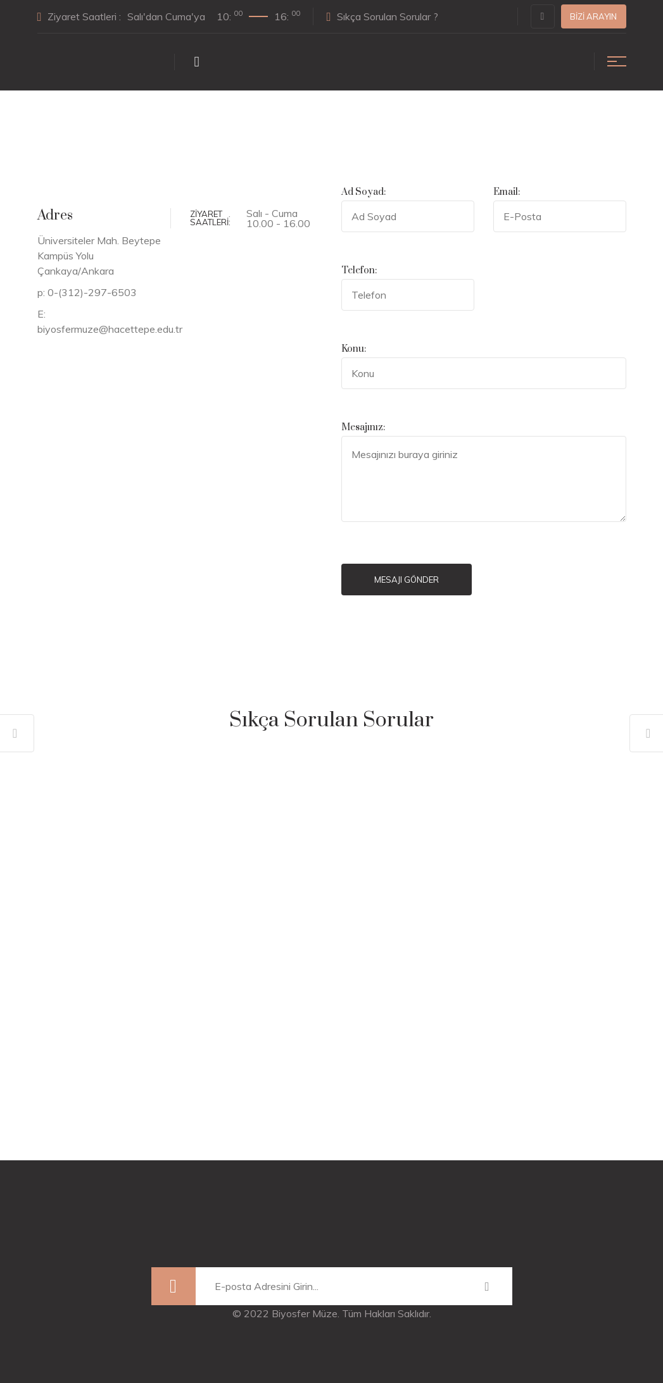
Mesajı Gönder (406, 579)
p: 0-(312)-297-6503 (87, 292)
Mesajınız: (363, 427)
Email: (506, 192)
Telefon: (359, 270)
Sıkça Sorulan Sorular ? (382, 16)
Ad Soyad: (363, 192)
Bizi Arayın (593, 16)
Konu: (353, 349)
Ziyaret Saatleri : (169, 16)
